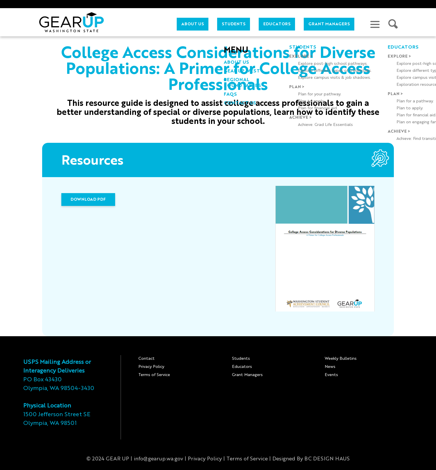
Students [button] (233, 24)
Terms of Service (154, 375)
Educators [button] (276, 24)
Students (241, 359)
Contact (146, 359)
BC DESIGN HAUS (327, 459)
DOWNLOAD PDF (88, 199)
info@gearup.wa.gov (158, 459)
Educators (242, 367)
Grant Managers (329, 24)
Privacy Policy (151, 367)
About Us (192, 24)
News (330, 367)
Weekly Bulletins (341, 359)
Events (331, 375)
